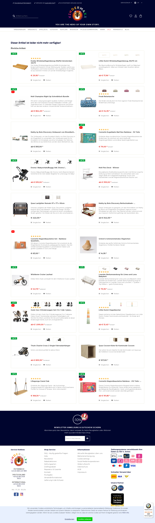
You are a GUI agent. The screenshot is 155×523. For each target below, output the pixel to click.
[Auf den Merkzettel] (47, 80)
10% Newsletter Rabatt (22, 3)
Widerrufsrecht (84, 464)
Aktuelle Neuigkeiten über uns (90, 453)
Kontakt (47, 472)
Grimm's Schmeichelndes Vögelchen (114, 239)
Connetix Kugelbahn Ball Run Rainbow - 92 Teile (119, 132)
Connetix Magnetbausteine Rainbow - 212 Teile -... (120, 381)
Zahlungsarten (50, 464)
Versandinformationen (53, 477)
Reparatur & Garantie (52, 469)
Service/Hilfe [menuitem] (125, 2)
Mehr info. (125, 513)
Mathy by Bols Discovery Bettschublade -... (117, 203)
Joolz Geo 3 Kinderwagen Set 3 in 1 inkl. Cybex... (51, 310)
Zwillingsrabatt (50, 467)
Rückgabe (48, 475)
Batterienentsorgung (86, 456)
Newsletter (48, 459)
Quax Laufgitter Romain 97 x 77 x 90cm (48, 203)
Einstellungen (69, 519)
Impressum (82, 472)
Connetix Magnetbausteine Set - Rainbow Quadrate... (48, 240)
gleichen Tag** (50, 3)
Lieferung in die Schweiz (53, 480)
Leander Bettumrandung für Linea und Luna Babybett (118, 275)
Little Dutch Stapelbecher (110, 310)
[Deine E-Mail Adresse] (77, 438)
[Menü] (152, 503)
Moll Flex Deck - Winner (109, 168)
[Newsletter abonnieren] (87, 438)
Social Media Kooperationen (88, 461)
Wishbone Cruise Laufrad (41, 274)
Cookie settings (83, 459)
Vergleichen (36, 80)
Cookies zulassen (84, 519)
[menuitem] (25, 16)
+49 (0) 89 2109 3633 (19, 477)
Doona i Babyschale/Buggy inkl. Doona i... (48, 168)
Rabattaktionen (50, 461)
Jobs (46, 456)
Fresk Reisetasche (106, 96)
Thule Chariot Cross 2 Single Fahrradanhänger (50, 346)
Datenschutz (83, 467)
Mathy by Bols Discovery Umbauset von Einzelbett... (53, 132)
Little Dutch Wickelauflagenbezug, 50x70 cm (118, 61)
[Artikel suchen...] (25, 16)
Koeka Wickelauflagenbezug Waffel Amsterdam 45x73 (51, 62)
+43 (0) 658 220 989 (19, 471)
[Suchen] (14, 16)
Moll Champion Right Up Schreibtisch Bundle (50, 96)
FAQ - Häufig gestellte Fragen (56, 453)
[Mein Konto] (135, 16)
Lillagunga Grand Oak (40, 381)
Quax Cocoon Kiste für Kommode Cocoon (116, 346)
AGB (79, 469)
